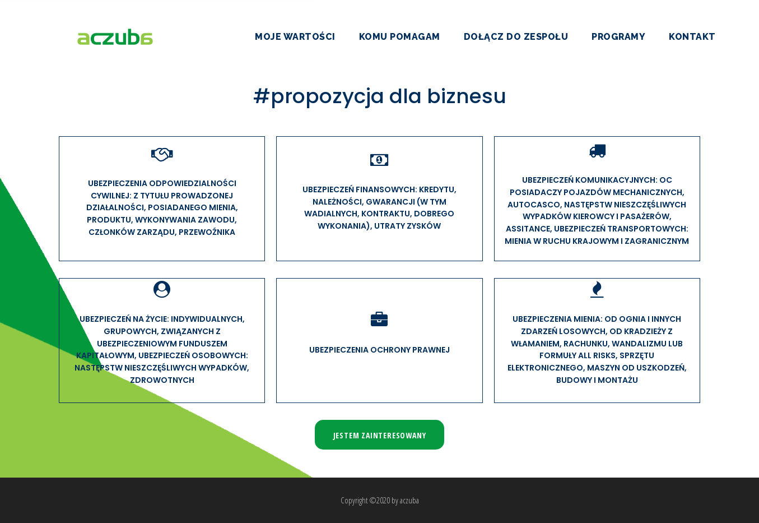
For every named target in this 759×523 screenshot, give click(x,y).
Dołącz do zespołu (516, 36)
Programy (618, 36)
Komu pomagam (399, 36)
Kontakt (692, 36)
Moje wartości (295, 36)
